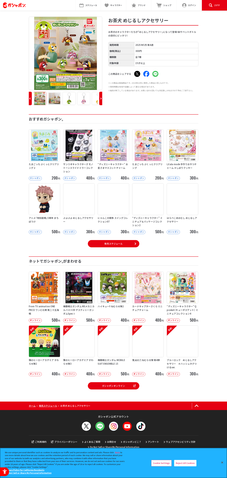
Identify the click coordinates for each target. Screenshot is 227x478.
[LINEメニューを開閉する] (99, 426)
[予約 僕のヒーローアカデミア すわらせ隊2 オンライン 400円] (44, 350)
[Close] (222, 462)
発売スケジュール (113, 243)
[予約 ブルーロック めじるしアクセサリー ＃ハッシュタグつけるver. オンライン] (182, 350)
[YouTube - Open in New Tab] (127, 426)
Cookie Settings (161, 463)
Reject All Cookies (185, 463)
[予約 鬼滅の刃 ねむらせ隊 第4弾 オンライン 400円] (148, 350)
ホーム (32, 405)
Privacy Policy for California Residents (25, 470)
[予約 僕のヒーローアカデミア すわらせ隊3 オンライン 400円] (79, 350)
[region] (113, 463)
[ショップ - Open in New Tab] (164, 5)
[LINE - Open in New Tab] (155, 74)
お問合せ (111, 441)
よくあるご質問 (92, 441)
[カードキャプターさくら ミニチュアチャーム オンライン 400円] (148, 297)
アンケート (153, 441)
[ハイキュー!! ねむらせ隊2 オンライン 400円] (113, 297)
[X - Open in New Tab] (137, 74)
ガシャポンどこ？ (132, 441)
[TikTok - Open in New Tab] (140, 426)
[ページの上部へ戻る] (196, 406)
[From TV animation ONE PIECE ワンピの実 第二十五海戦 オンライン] (44, 297)
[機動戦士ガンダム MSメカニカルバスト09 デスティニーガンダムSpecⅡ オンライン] (79, 297)
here (117, 452)
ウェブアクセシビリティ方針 (180, 441)
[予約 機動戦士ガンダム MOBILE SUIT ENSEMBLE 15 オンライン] (113, 350)
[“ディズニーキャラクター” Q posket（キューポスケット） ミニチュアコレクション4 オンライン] (182, 297)
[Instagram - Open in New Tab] (113, 426)
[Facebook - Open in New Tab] (146, 74)
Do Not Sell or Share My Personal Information (114, 447)
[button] (30, 98)
